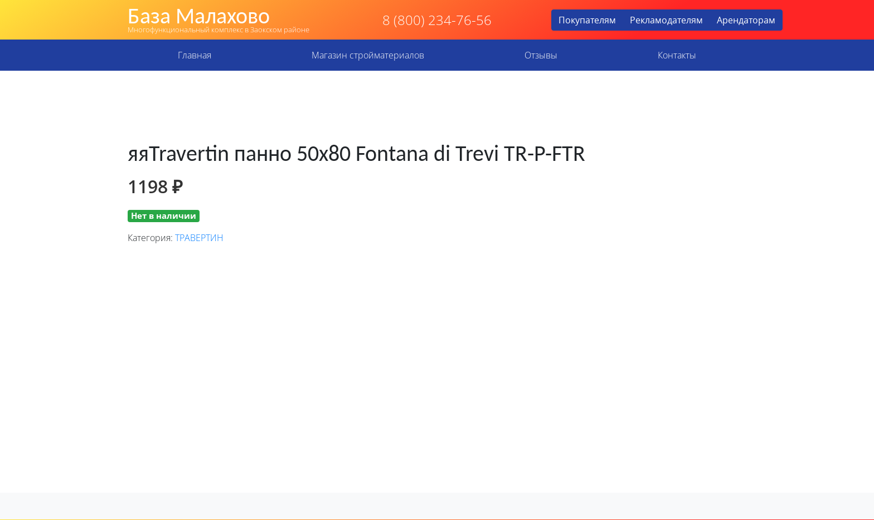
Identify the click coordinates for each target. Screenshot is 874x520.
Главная (194, 55)
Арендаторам (746, 20)
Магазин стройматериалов (368, 55)
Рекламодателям (666, 20)
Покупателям (587, 20)
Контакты (677, 55)
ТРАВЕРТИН (199, 238)
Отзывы (541, 55)
